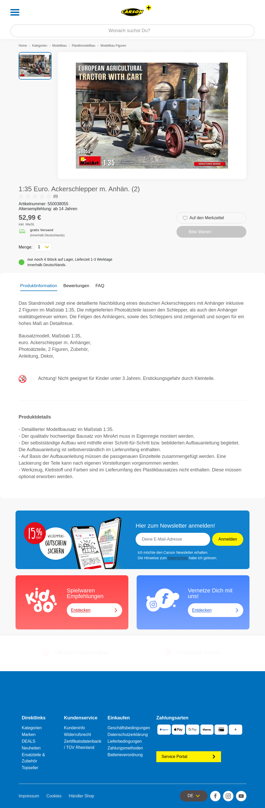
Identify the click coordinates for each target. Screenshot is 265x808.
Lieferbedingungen (124, 741)
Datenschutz (178, 558)
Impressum (29, 796)
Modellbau (59, 45)
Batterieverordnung (125, 755)
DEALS (28, 741)
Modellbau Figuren (113, 45)
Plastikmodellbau (83, 45)
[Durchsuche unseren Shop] (132, 30)
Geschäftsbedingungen (128, 728)
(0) (38, 196)
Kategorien (39, 45)
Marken (28, 734)
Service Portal (188, 756)
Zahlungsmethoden (125, 748)
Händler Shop (81, 796)
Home (23, 45)
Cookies (54, 796)
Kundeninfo (74, 728)
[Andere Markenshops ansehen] (148, 7)
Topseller (30, 768)
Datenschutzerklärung (127, 734)
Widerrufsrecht (77, 734)
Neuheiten (31, 748)
